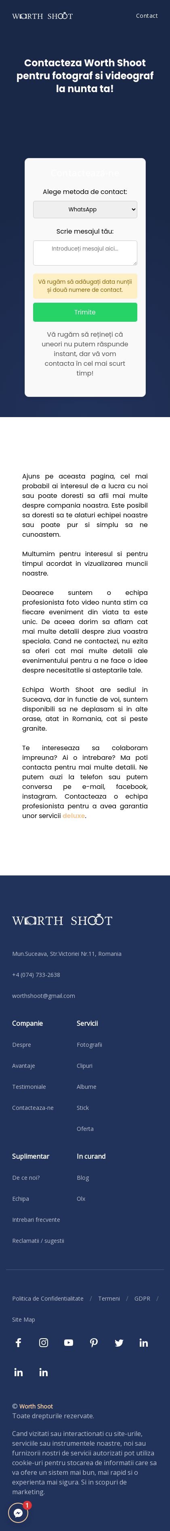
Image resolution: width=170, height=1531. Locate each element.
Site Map (23, 1319)
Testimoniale (29, 1086)
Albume (87, 1086)
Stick (83, 1107)
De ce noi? (26, 1177)
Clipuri (84, 1065)
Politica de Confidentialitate (48, 1298)
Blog (83, 1177)
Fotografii (89, 1044)
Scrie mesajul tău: (85, 231)
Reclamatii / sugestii (38, 1240)
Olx (81, 1198)
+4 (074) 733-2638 (36, 974)
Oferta (85, 1128)
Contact (147, 15)
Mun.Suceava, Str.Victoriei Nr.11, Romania (67, 953)
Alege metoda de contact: (85, 191)
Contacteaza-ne (33, 1107)
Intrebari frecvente (36, 1219)
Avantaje (23, 1065)
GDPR (142, 1298)
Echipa (20, 1198)
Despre (21, 1044)
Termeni (109, 1298)
